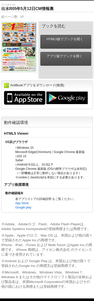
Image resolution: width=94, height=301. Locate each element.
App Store (22, 203)
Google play (23, 207)
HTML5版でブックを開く (63, 41)
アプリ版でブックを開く (62, 58)
